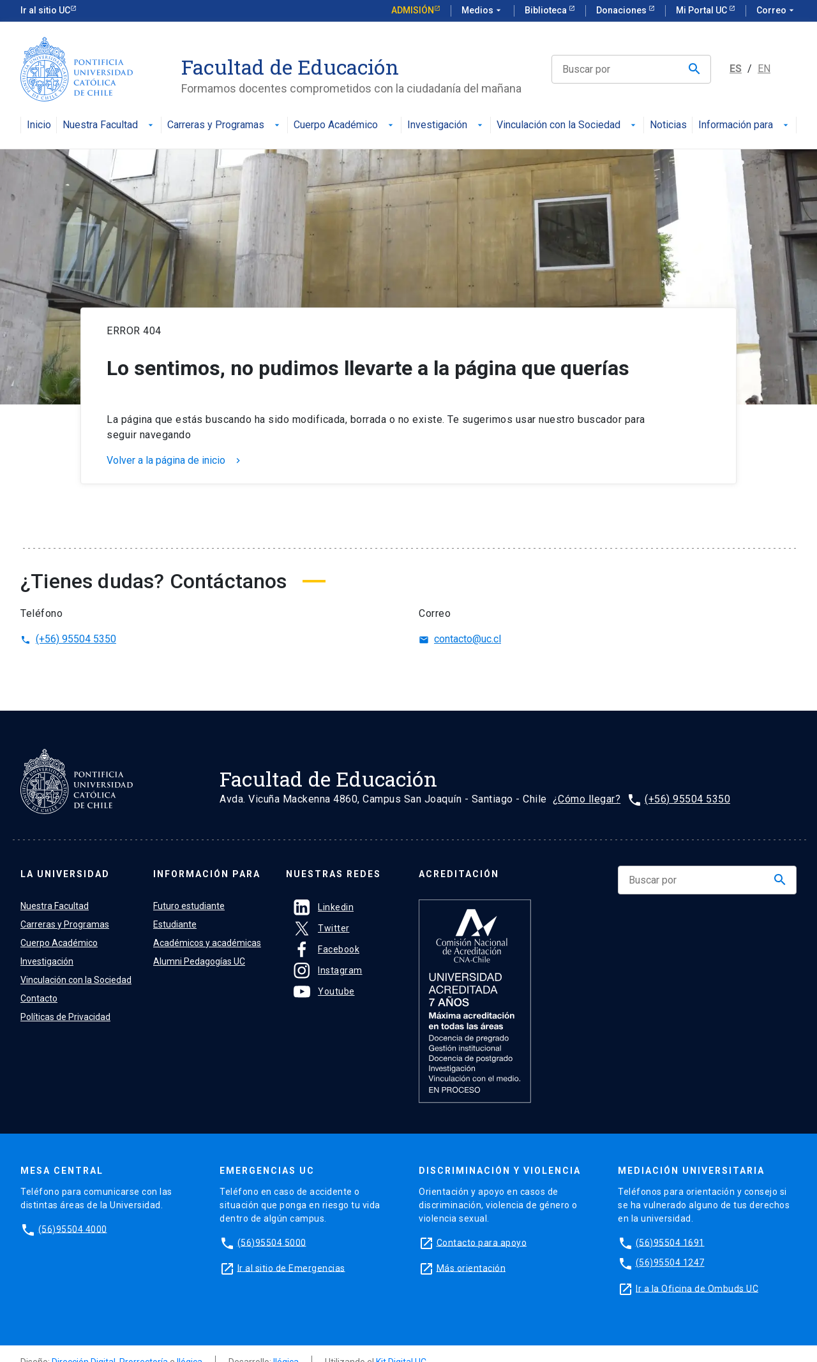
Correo (776, 11)
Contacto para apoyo (482, 1242)
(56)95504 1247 (670, 1262)
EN (764, 69)
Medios (482, 11)
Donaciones (622, 10)
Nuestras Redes (333, 874)
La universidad (65, 874)
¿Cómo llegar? (587, 799)
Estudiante (175, 924)
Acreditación (459, 874)
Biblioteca (547, 10)
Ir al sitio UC (45, 10)
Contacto (38, 998)
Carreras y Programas (224, 125)
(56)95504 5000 (271, 1242)
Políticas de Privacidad (65, 1017)
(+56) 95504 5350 (68, 639)
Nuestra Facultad (109, 125)
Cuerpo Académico (345, 125)
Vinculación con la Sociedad (567, 125)
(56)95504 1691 (670, 1242)
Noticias (668, 125)
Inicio (39, 125)
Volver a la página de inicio (175, 460)
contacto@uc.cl (460, 639)
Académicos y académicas (207, 943)
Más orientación (471, 1267)
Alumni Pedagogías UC (199, 961)
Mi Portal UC (702, 10)
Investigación (446, 125)
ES (736, 69)
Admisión (412, 10)
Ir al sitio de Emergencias (291, 1267)
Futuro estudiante (189, 906)
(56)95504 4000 (72, 1229)
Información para (744, 125)
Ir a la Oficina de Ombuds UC (697, 1288)
